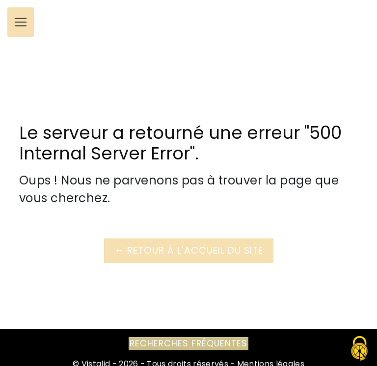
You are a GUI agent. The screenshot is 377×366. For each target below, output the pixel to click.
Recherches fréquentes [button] (188, 343)
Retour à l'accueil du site (188, 250)
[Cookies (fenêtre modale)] (360, 349)
